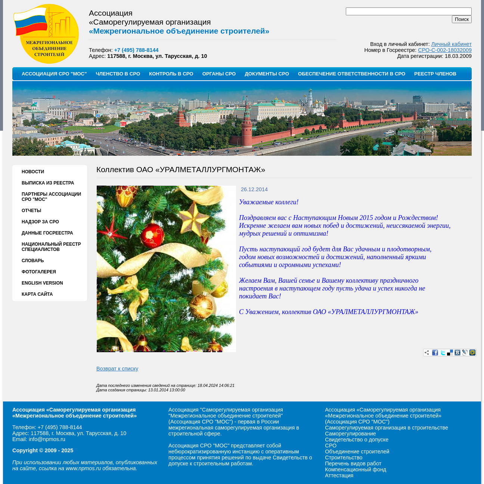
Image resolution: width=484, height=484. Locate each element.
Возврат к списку (117, 369)
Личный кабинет (451, 44)
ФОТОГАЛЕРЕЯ (39, 271)
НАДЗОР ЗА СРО (40, 221)
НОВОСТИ (33, 171)
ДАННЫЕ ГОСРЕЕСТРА (47, 233)
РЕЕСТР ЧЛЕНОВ (435, 74)
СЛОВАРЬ (33, 260)
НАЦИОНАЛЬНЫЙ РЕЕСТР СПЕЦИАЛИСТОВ (51, 247)
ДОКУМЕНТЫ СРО (267, 74)
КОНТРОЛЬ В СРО (171, 74)
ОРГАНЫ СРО (219, 74)
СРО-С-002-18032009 (445, 50)
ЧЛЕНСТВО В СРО (118, 74)
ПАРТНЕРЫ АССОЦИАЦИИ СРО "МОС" (51, 197)
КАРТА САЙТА (37, 294)
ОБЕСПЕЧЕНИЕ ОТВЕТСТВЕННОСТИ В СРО (351, 74)
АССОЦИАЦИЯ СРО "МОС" (54, 74)
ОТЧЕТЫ (31, 210)
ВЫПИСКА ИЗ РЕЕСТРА (48, 183)
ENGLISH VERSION (42, 283)
